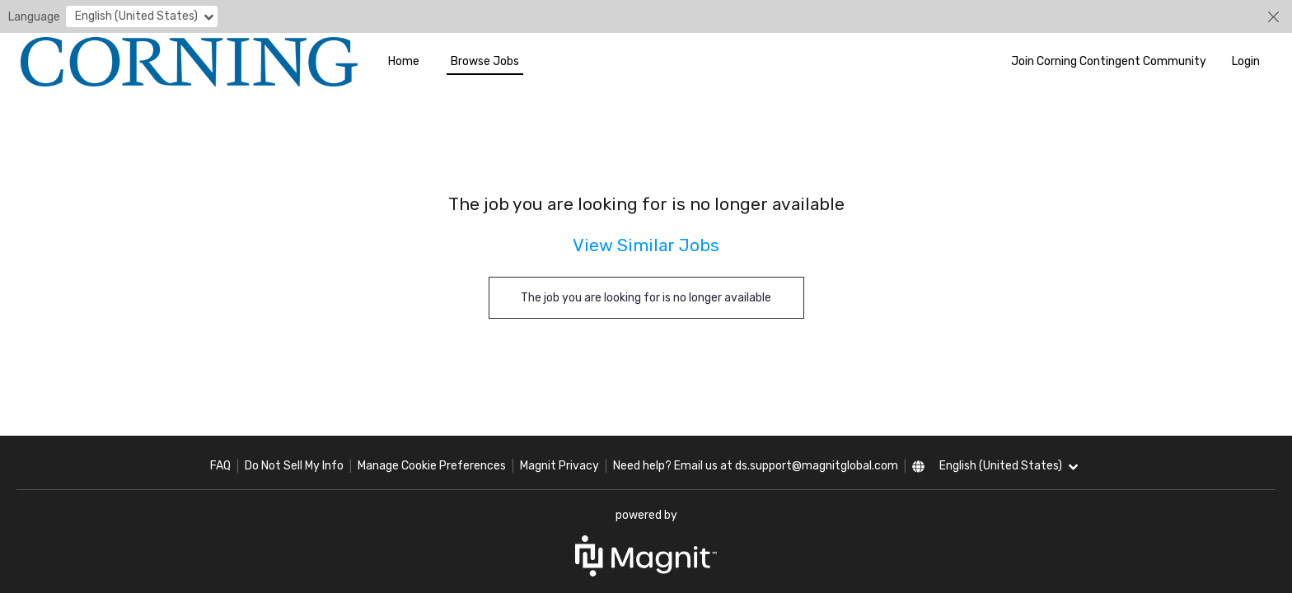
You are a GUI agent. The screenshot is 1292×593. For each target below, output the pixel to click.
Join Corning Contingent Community (1108, 61)
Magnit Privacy (559, 466)
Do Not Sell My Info (294, 466)
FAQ (220, 466)
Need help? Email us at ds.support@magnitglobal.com (755, 466)
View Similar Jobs (646, 245)
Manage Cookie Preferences (432, 466)
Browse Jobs (485, 61)
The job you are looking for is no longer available (646, 298)
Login (1246, 61)
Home (403, 61)
